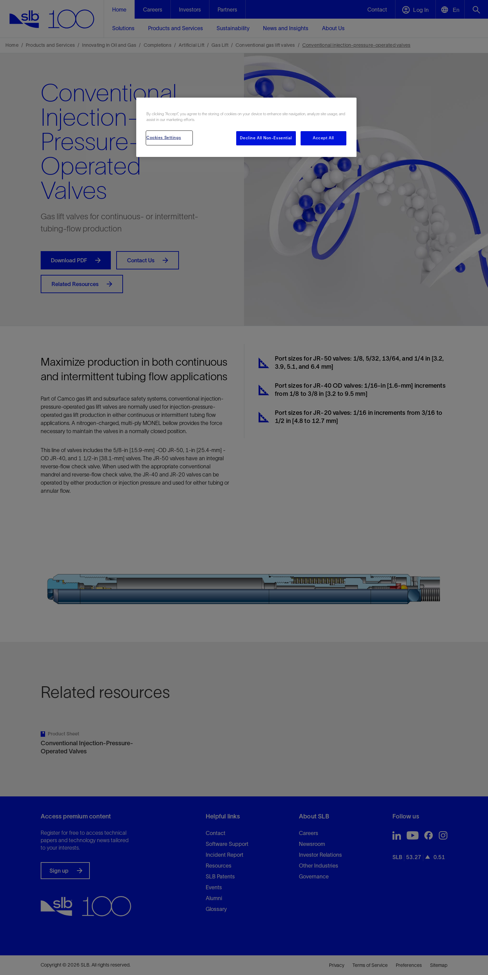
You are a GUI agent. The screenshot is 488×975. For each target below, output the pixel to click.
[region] (246, 127)
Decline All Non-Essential (266, 138)
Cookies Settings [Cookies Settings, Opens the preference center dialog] (163, 138)
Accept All (323, 138)
